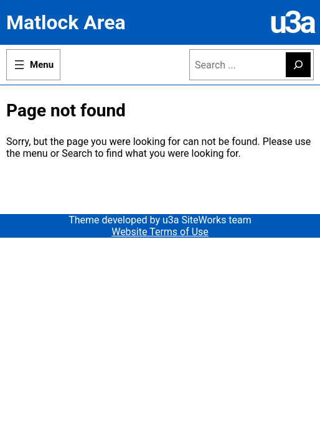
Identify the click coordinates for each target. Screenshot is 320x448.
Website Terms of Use (160, 232)
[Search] (298, 64)
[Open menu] (33, 64)
